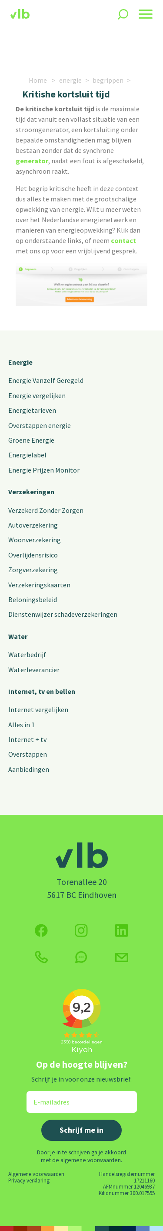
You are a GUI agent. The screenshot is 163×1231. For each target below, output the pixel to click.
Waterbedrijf (27, 654)
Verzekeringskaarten (39, 584)
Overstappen (27, 754)
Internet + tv (27, 739)
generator (32, 160)
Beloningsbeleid (32, 599)
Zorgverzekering (33, 569)
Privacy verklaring (29, 1180)
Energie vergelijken (37, 395)
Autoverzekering (33, 525)
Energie (20, 362)
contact (123, 240)
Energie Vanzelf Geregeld (45, 380)
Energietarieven (32, 410)
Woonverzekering (34, 539)
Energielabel (27, 454)
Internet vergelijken (38, 709)
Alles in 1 (21, 724)
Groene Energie (31, 440)
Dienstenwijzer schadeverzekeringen (62, 614)
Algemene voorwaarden (36, 1173)
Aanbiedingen (28, 769)
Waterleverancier (34, 669)
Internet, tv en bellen (41, 691)
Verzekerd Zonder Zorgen (45, 510)
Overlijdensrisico (33, 555)
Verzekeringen (31, 492)
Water (17, 636)
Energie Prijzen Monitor (44, 470)
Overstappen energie (39, 425)
